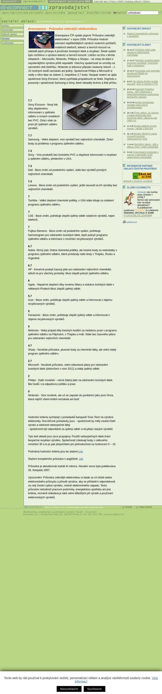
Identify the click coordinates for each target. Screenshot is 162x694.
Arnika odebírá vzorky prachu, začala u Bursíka (142, 127)
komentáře (7, 30)
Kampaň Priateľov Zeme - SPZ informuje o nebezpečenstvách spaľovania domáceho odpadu (143, 93)
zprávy (5, 25)
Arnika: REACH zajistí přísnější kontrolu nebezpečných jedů (142, 136)
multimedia (7, 43)
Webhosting (30, 512)
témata (5, 38)
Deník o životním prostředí (138, 181)
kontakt (128, 507)
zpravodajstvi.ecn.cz (49, 21)
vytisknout (130, 222)
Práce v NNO (117, 1)
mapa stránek (145, 507)
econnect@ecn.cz (114, 514)
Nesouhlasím (69, 689)
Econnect (91, 512)
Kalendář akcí (101, 1)
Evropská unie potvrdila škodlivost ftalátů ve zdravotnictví (143, 73)
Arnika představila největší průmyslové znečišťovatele (140, 105)
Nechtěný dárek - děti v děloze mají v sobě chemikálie (142, 145)
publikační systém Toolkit (68, 512)
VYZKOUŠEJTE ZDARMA (137, 215)
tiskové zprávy (9, 34)
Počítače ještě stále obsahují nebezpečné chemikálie (141, 52)
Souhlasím (94, 689)
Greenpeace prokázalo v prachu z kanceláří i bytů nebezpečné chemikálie (143, 155)
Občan (146, 1)
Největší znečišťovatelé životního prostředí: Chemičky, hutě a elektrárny (143, 63)
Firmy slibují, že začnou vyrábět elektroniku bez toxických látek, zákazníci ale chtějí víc (143, 116)
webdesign (44, 512)
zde (81, 451)
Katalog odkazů (133, 1)
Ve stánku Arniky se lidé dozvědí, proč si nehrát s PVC (142, 82)
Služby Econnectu (139, 187)
